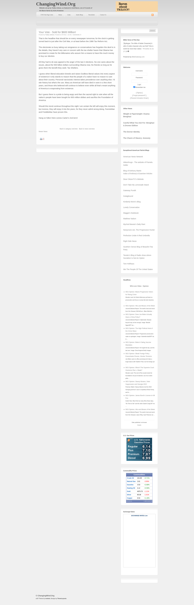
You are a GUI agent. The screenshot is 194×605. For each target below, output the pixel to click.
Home (60, 14)
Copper (129, 498)
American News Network (133, 157)
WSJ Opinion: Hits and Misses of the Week (140, 306)
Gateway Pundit (129, 190)
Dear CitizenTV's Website (133, 179)
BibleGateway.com (138, 57)
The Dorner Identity (131, 132)
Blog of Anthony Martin (132, 171)
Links (68, 14)
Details (139, 425)
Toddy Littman (49, 34)
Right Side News (130, 241)
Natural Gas (131, 481)
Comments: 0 (77, 34)
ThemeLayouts (61, 598)
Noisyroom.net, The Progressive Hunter (139, 230)
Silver (129, 495)
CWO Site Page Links (47, 14)
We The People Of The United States (138, 269)
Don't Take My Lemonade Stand (136, 185)
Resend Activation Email (139, 98)
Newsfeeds (91, 14)
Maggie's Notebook (131, 213)
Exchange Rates (137, 515)
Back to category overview (69, 129)
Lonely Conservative (131, 207)
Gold (128, 491)
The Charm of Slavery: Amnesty (136, 138)
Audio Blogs (79, 14)
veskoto (47, 598)
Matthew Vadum (129, 219)
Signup (139, 93)
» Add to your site (148, 501)
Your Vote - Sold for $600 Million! (57, 32)
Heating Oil (131, 488)
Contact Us (103, 14)
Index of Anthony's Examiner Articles (137, 174)
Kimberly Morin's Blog (132, 202)
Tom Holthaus (128, 264)
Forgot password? (139, 95)
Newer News (43, 131)
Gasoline (130, 485)
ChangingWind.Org (55, 4)
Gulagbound (128, 196)
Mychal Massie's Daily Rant (134, 224)
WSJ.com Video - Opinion (139, 286)
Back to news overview (87, 129)
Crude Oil (130, 478)
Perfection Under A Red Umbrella (136, 235)
